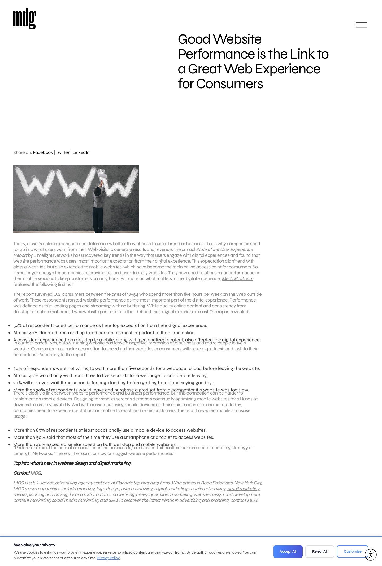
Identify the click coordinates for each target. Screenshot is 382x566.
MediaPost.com (237, 281)
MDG (35, 475)
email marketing (243, 491)
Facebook (43, 152)
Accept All (288, 551)
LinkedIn (81, 152)
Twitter (63, 152)
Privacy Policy (108, 558)
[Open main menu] (361, 27)
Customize (352, 551)
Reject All (319, 551)
